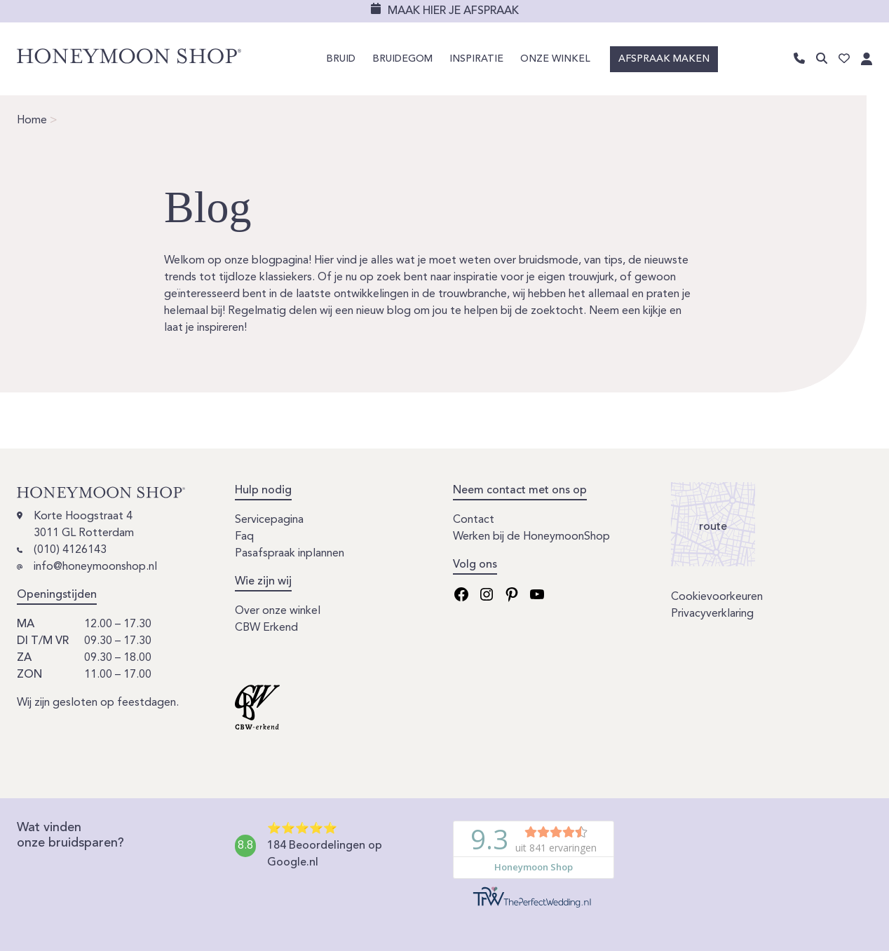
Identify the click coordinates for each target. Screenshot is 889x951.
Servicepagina (269, 520)
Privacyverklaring (712, 614)
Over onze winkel (277, 611)
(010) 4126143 (70, 550)
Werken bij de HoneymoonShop (531, 536)
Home (32, 120)
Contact (473, 520)
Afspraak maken (664, 59)
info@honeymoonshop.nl (95, 567)
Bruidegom (402, 59)
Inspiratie (476, 59)
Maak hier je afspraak (453, 11)
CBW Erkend (266, 628)
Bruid (340, 59)
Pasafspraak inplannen (289, 553)
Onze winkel (555, 59)
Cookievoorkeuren (717, 597)
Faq (244, 536)
